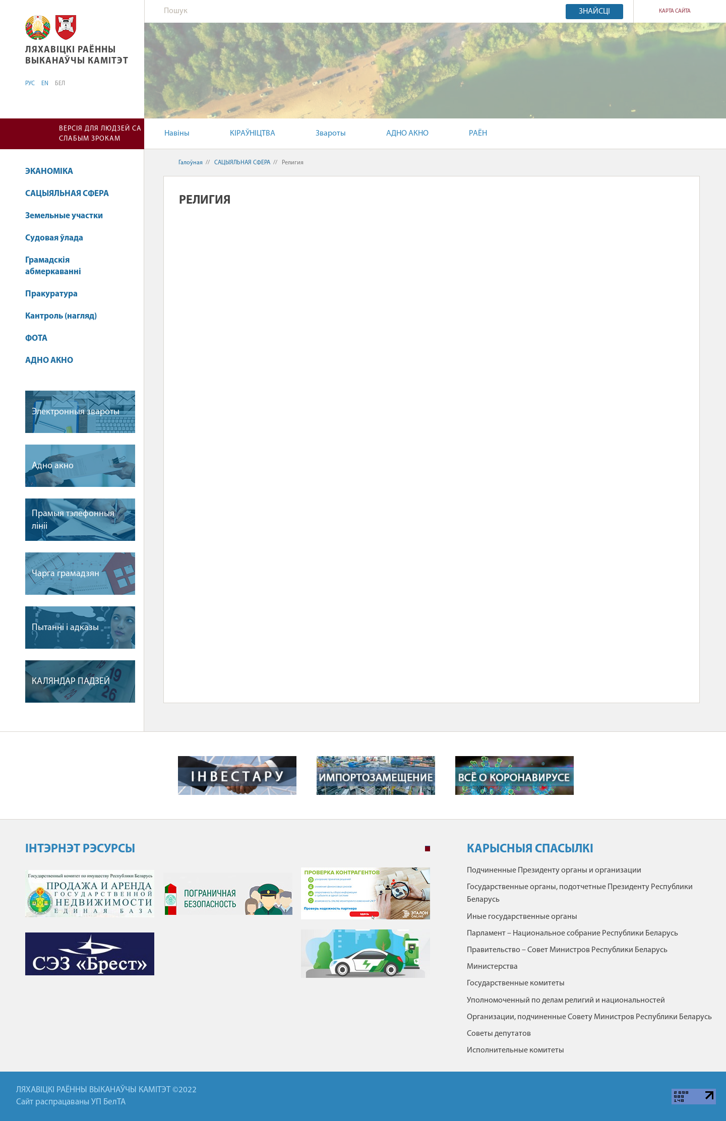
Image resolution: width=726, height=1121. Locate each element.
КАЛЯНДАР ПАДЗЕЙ (71, 682)
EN (44, 84)
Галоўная (190, 163)
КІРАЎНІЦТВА (252, 134)
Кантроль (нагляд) (61, 316)
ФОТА (36, 338)
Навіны (177, 134)
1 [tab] (427, 848)
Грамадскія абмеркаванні (53, 266)
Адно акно (53, 466)
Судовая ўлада (54, 238)
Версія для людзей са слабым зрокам (100, 134)
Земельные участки (64, 216)
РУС (30, 84)
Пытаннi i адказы (65, 628)
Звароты (331, 134)
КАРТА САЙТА (675, 11)
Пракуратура (51, 294)
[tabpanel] (227, 927)
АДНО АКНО (407, 134)
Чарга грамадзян (65, 574)
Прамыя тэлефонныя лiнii (73, 520)
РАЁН (478, 134)
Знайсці (594, 12)
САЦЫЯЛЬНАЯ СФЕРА (67, 194)
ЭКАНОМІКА (49, 171)
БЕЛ (60, 84)
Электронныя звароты (75, 412)
